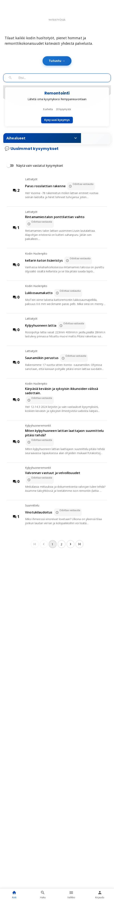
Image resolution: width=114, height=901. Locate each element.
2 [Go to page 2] (61, 578)
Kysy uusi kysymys (57, 148)
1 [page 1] (52, 578)
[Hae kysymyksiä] (63, 106)
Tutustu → (57, 89)
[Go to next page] (70, 578)
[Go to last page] (79, 578)
